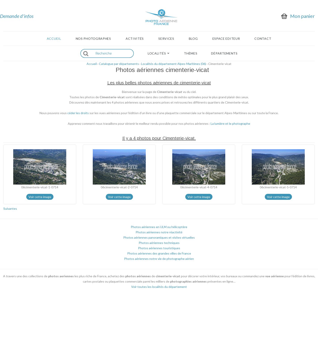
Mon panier (302, 16)
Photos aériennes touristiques (159, 248)
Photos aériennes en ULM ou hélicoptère (159, 227)
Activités (135, 38)
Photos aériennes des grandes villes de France (159, 253)
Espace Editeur (226, 38)
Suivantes (10, 208)
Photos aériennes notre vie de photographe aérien (159, 259)
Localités (157, 53)
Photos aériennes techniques (159, 243)
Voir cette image (39, 197)
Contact (262, 38)
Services (166, 38)
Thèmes (190, 53)
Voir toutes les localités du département (159, 287)
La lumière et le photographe (230, 123)
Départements (224, 53)
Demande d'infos (17, 16)
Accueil (54, 38)
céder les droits (78, 113)
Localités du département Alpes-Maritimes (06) (173, 64)
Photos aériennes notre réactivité (159, 232)
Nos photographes (93, 38)
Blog (193, 38)
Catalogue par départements (119, 64)
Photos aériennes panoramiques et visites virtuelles (159, 237)
